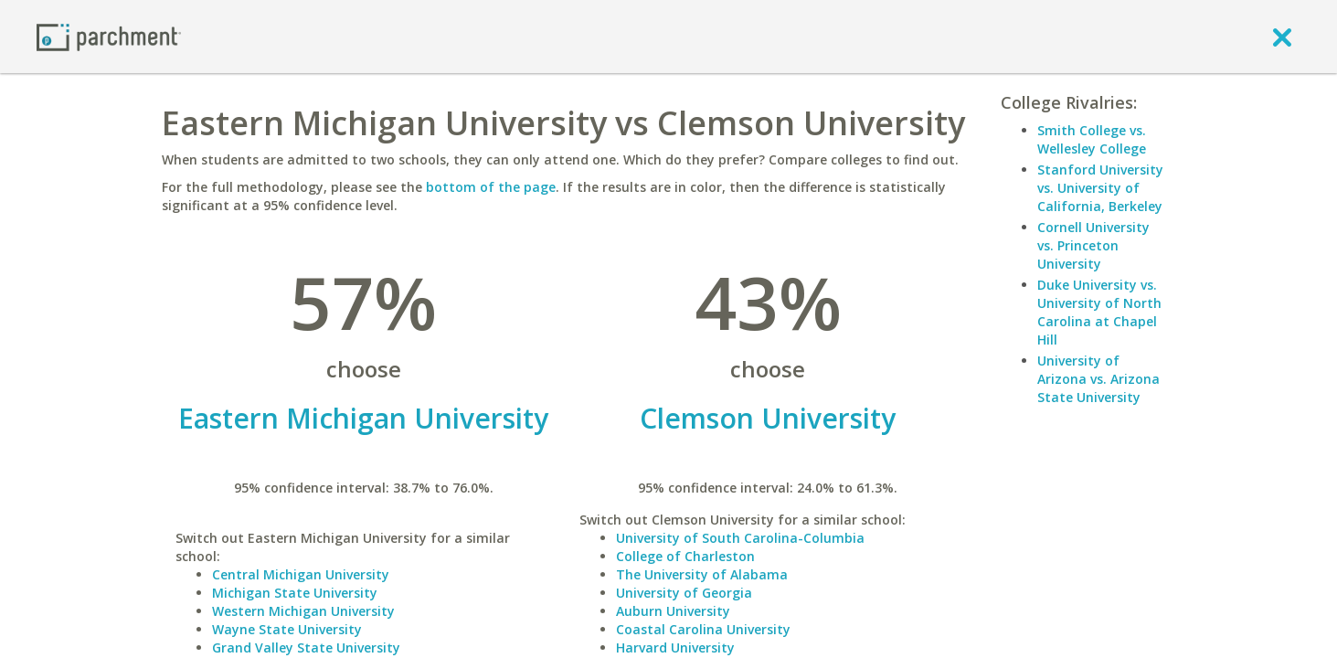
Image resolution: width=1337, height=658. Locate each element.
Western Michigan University (303, 611)
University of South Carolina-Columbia (740, 538)
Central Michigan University (300, 574)
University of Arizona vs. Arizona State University (1098, 379)
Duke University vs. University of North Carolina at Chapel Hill (1099, 312)
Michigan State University (294, 592)
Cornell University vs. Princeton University (1093, 245)
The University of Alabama (702, 574)
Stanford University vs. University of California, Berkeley (1100, 188)
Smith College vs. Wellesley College (1091, 139)
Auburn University (673, 611)
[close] (1282, 37)
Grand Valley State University (306, 647)
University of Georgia (684, 592)
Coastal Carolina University (703, 629)
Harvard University (675, 647)
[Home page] (109, 36)
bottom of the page (491, 187)
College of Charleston (685, 556)
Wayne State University (287, 629)
